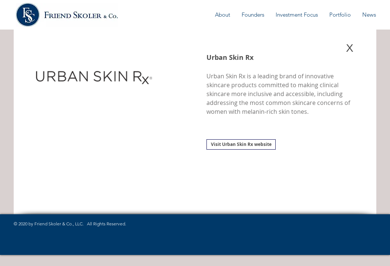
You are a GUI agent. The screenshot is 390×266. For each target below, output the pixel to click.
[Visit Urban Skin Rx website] (241, 144)
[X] (350, 48)
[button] (222, 15)
